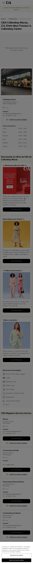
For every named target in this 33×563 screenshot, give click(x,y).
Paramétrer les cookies (16, 556)
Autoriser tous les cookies (16, 561)
